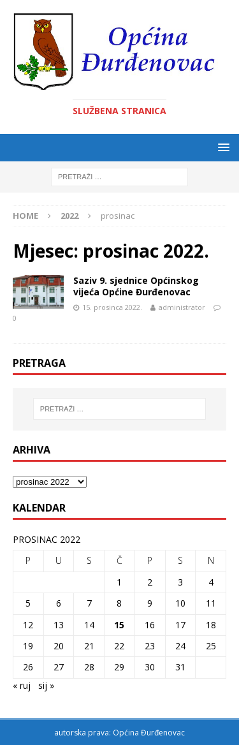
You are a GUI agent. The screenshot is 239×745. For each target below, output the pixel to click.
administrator (182, 307)
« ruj (22, 685)
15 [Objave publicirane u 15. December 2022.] (119, 625)
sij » (46, 685)
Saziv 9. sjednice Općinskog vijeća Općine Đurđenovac (136, 286)
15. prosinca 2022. (112, 307)
